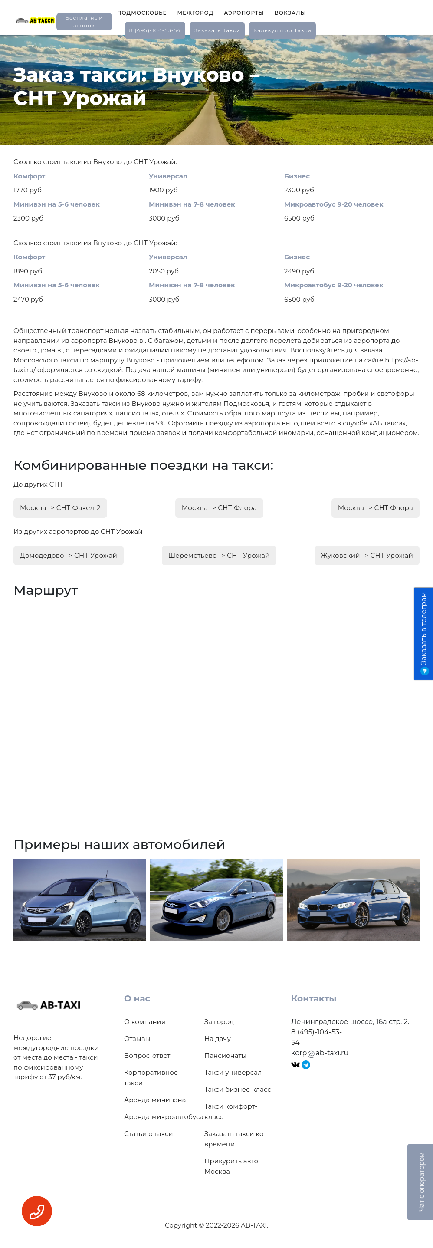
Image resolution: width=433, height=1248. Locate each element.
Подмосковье (142, 13)
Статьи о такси (148, 1132)
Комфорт (29, 176)
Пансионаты (225, 1054)
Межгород (195, 13)
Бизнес (297, 176)
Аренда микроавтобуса (163, 1115)
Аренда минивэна (155, 1098)
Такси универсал (233, 1071)
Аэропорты (244, 13)
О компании (145, 1020)
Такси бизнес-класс (237, 1087)
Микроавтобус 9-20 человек (334, 204)
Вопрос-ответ (147, 1054)
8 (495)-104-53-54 (155, 30)
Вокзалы (290, 13)
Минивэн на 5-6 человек (56, 204)
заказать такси (217, 30)
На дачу (217, 1037)
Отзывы (137, 1037)
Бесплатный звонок (84, 21)
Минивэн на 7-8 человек (192, 204)
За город (219, 1020)
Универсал (168, 176)
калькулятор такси (282, 30)
